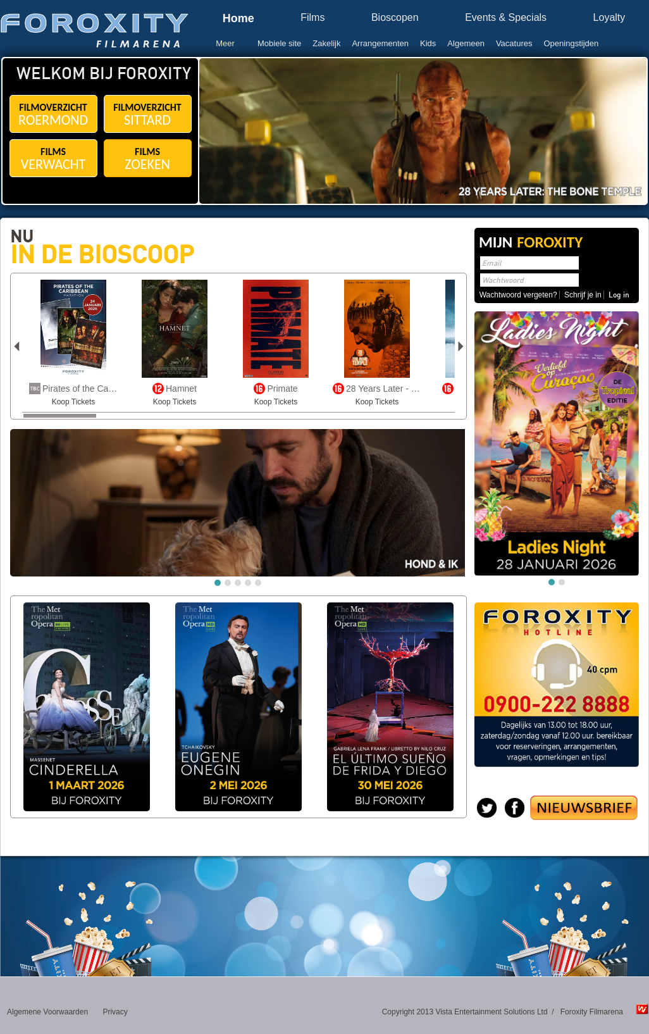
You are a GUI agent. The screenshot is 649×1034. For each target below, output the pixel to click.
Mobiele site (279, 43)
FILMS (53, 159)
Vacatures (514, 43)
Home (238, 19)
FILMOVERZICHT (53, 114)
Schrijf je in (583, 294)
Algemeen (466, 43)
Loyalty (609, 18)
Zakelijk (326, 43)
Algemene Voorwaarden (47, 1011)
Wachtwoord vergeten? (518, 294)
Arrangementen (380, 43)
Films (312, 18)
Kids (428, 43)
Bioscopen (395, 18)
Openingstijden (571, 43)
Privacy (114, 1011)
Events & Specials (506, 18)
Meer (225, 43)
